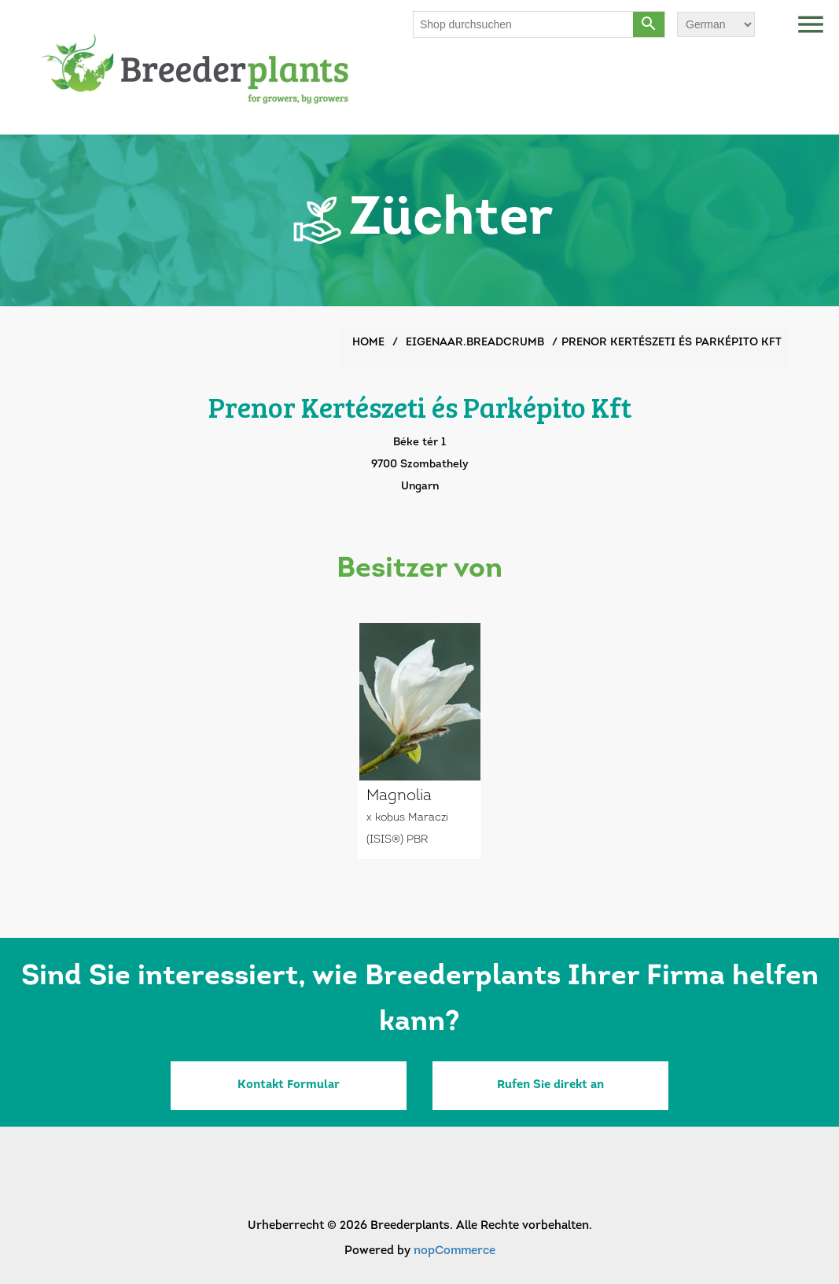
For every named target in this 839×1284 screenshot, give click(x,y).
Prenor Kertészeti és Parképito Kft (671, 343)
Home (368, 343)
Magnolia (399, 796)
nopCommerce (454, 1251)
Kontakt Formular (288, 1085)
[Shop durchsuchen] (524, 24)
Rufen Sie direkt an (550, 1085)
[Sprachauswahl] (716, 24)
